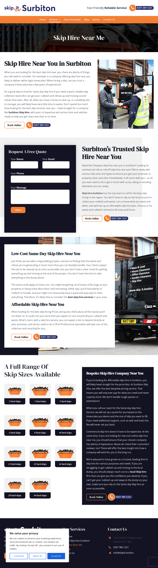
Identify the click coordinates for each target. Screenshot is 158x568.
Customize (19, 556)
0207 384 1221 (121, 547)
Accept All (56, 556)
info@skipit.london (123, 552)
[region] (37, 545)
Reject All (37, 556)
